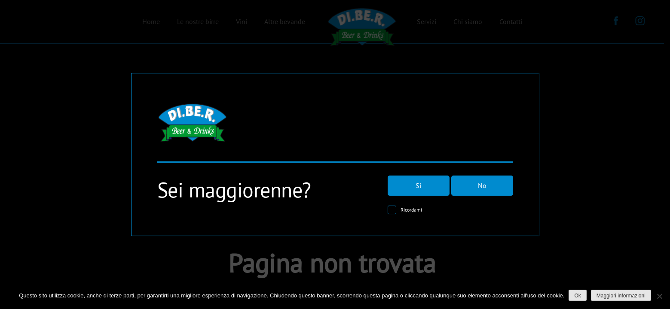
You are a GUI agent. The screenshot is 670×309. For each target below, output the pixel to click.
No (482, 186)
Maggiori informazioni (621, 296)
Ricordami (411, 210)
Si (418, 186)
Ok (577, 296)
